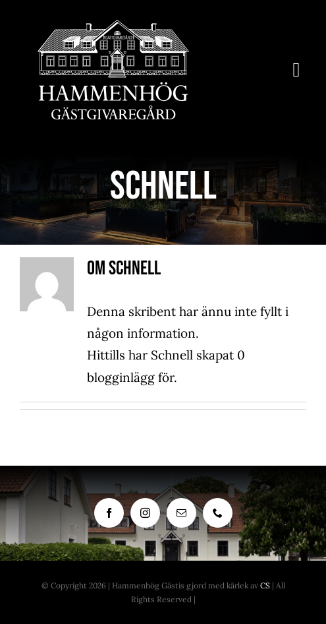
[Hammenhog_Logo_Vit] (113, 26)
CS (265, 585)
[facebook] (109, 513)
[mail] (181, 513)
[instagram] (145, 513)
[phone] (217, 513)
